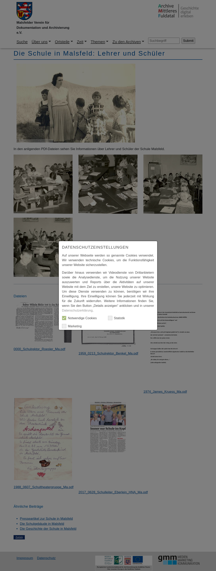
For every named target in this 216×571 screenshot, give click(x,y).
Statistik (116, 318)
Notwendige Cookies (79, 318)
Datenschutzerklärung (77, 310)
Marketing (72, 326)
